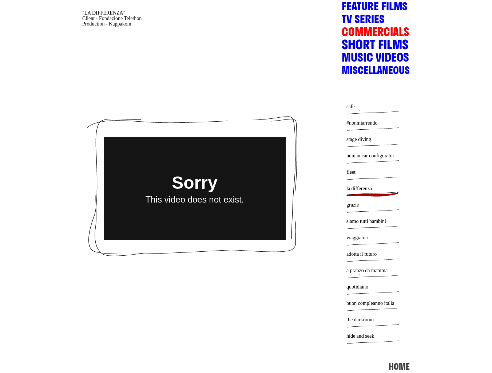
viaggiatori (357, 237)
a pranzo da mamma (367, 270)
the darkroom (360, 319)
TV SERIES (363, 21)
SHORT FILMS (375, 47)
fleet (351, 172)
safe (350, 106)
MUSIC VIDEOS (375, 59)
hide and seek (360, 336)
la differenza (359, 188)
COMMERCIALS (375, 34)
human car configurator (370, 155)
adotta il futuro (361, 254)
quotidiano (357, 287)
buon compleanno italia (370, 303)
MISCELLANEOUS (376, 71)
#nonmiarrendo (362, 123)
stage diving (358, 139)
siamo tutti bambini (366, 221)
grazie (352, 205)
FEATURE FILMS (375, 8)
